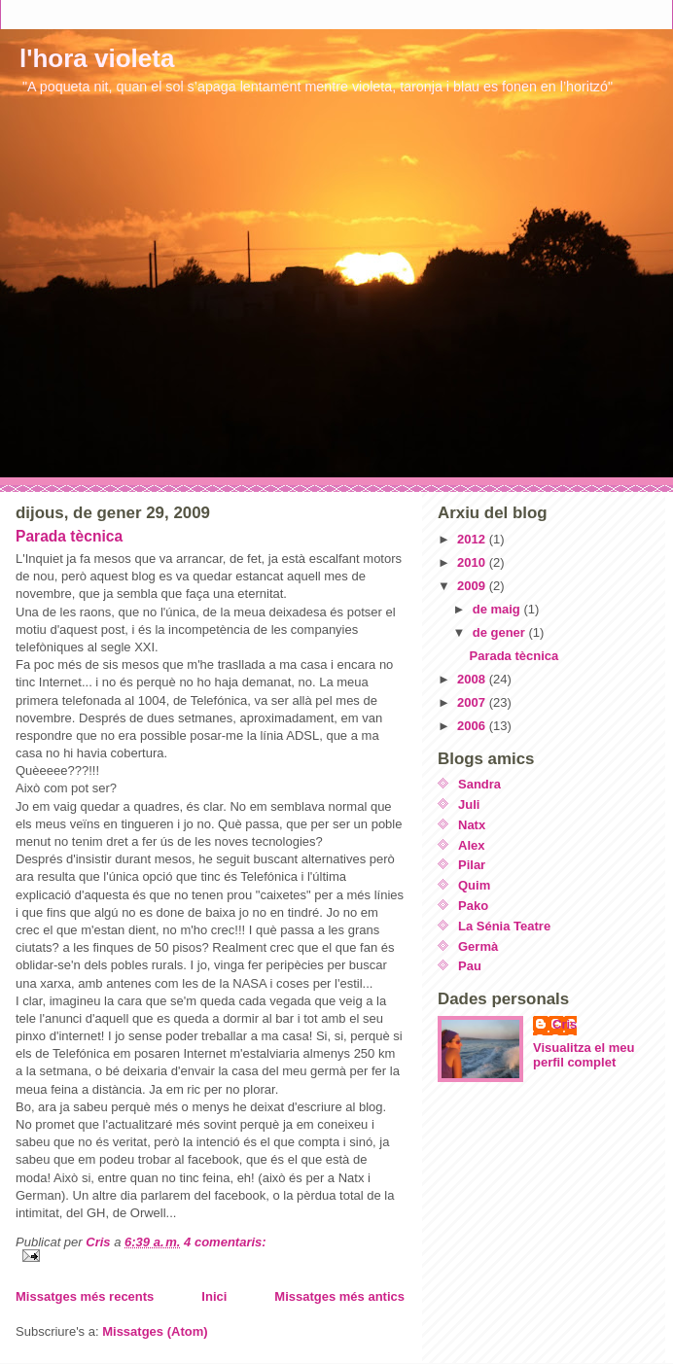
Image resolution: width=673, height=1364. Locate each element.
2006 (473, 725)
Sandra (479, 784)
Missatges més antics (339, 1296)
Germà (478, 946)
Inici (214, 1296)
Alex (471, 845)
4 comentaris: (225, 1242)
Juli (468, 804)
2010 (473, 562)
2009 (473, 585)
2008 (473, 679)
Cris (564, 1024)
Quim (474, 885)
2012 (473, 539)
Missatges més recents (85, 1296)
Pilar (471, 864)
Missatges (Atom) (154, 1331)
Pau (469, 966)
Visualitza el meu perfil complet (584, 1054)
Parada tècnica (69, 536)
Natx (471, 825)
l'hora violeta (96, 58)
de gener (501, 632)
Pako (473, 905)
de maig (498, 609)
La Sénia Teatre (504, 926)
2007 (473, 702)
